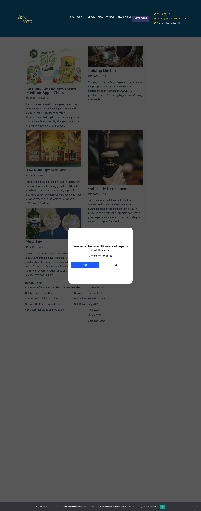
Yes (85, 265)
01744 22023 (163, 14)
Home (71, 17)
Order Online (140, 18)
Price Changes (124, 17)
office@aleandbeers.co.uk (171, 18)
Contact (110, 17)
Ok (162, 507)
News (100, 17)
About (80, 17)
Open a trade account (168, 23)
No (115, 265)
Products (90, 17)
